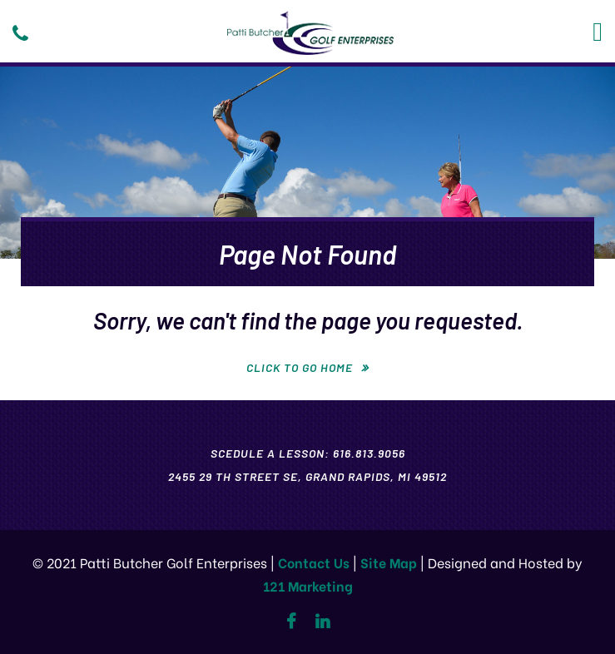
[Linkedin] (322, 621)
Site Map (388, 562)
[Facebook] (290, 621)
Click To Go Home (299, 367)
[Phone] (20, 33)
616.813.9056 (369, 453)
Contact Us (314, 562)
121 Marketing (308, 585)
